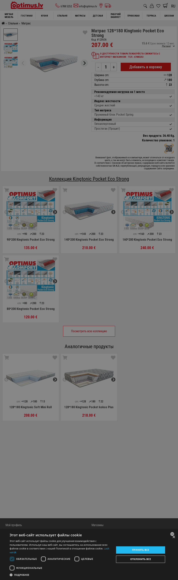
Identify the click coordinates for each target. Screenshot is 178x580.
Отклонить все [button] (140, 559)
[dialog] (89, 554)
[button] (61, 574)
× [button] (173, 537)
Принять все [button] (140, 550)
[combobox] (172, 534)
